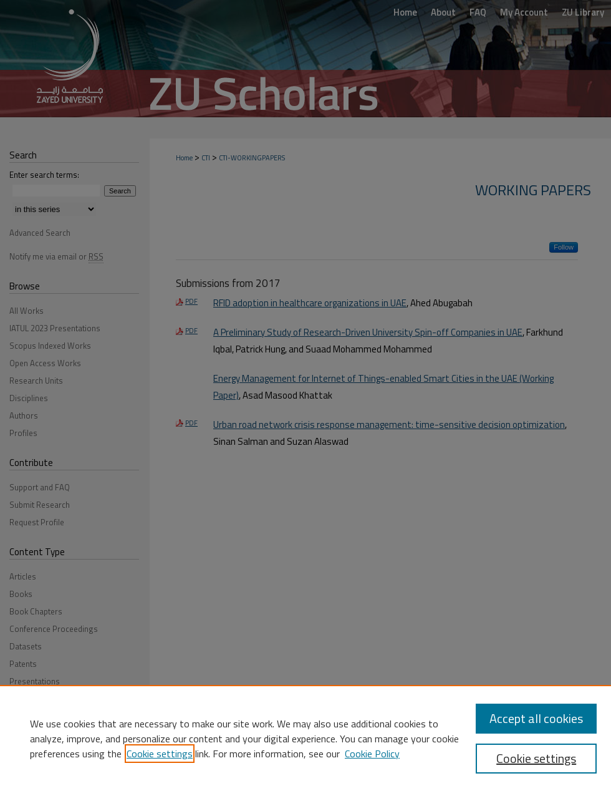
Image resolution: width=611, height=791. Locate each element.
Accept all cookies (536, 718)
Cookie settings (160, 753)
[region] (305, 738)
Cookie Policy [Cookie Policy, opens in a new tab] (372, 753)
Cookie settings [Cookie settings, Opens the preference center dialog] (536, 758)
